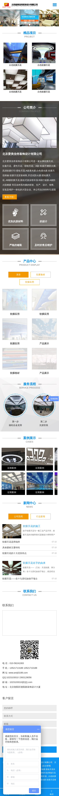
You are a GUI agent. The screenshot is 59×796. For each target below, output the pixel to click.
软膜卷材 (40, 274)
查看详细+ (10, 197)
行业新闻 (40, 516)
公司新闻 (18, 516)
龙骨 (18, 274)
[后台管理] (46, 766)
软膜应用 (29, 282)
